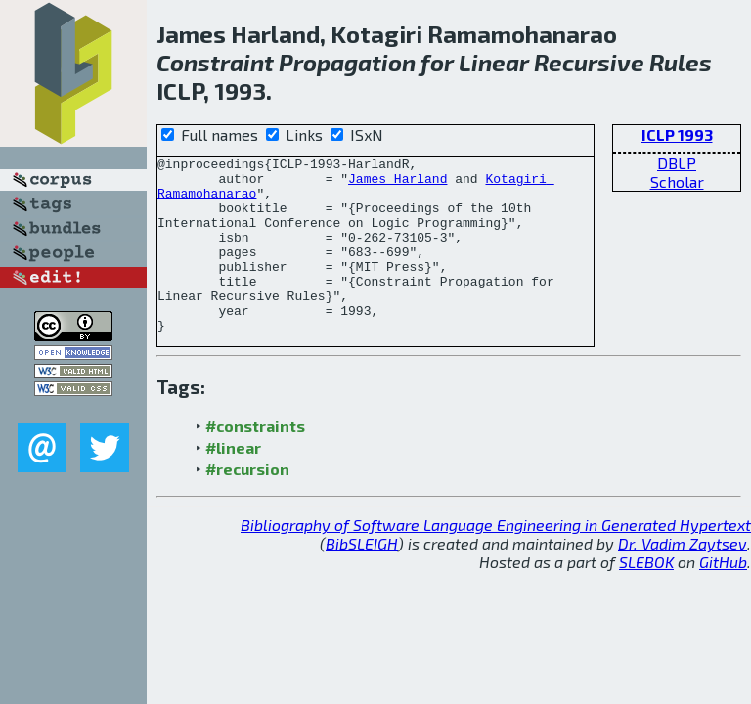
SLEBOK (646, 597)
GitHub (723, 597)
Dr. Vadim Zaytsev (682, 578)
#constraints (255, 461)
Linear (494, 62)
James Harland (397, 184)
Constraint (215, 62)
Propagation (347, 62)
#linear (233, 482)
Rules (680, 62)
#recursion (247, 504)
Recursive (589, 62)
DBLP (676, 163)
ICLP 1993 (677, 134)
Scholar (677, 181)
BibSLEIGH (362, 578)
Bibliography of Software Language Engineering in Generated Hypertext (496, 559)
